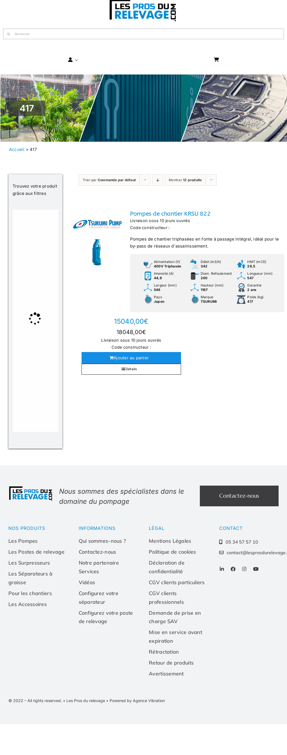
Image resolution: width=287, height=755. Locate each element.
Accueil (17, 149)
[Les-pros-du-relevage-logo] (31, 487)
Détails (131, 369)
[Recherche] (143, 33)
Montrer (185, 180)
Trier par (109, 180)
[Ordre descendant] (157, 180)
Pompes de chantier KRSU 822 (170, 213)
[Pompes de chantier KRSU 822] (97, 238)
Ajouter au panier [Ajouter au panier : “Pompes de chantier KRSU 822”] (131, 357)
